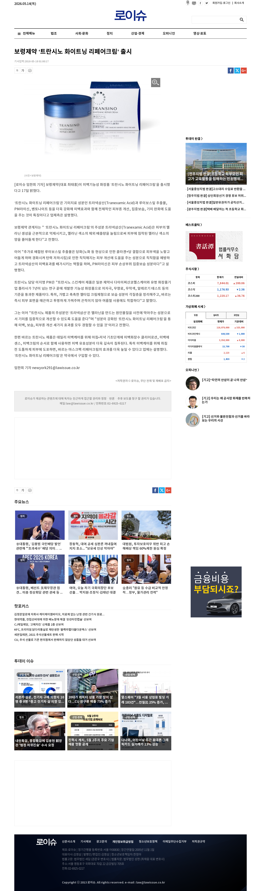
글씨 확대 (23, 70)
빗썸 (196, 315)
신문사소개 (68, 841)
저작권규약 (198, 841)
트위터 (237, 70)
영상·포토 (199, 34)
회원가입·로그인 (221, 3)
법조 (54, 34)
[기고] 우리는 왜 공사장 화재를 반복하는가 (226, 400)
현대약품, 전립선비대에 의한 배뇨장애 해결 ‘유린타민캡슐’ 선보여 (53, 619)
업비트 (216, 315)
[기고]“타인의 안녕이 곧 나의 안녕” (224, 380)
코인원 (236, 315)
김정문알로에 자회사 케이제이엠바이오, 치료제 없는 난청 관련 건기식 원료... (59, 614)
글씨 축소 (17, 70)
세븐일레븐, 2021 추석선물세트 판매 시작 (39, 635)
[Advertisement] (55, 447)
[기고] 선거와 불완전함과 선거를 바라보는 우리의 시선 (226, 418)
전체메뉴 (29, 34)
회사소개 (238, 3)
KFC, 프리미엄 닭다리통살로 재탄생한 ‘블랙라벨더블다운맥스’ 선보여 (55, 629)
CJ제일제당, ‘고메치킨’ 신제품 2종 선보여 (39, 624)
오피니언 (169, 34)
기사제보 (86, 841)
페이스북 (231, 70)
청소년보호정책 (148, 841)
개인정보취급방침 (123, 842)
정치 (110, 34)
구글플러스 (244, 70)
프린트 (30, 70)
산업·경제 (137, 34)
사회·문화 (81, 34)
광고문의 (101, 841)
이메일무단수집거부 (175, 841)
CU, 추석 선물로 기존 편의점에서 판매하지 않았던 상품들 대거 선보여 (55, 640)
